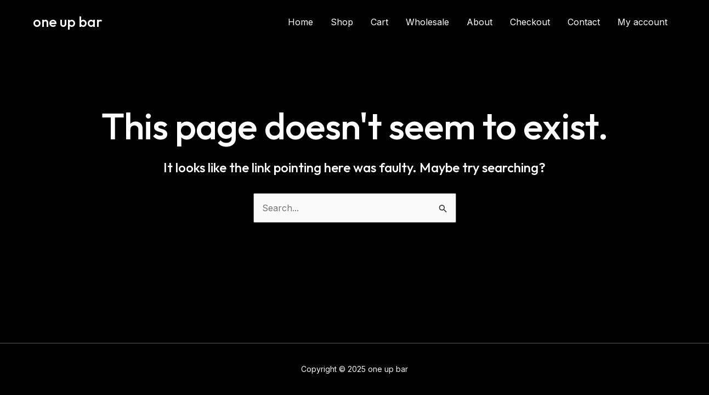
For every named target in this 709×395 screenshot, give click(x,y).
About (479, 21)
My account (642, 21)
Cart (379, 21)
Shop (342, 21)
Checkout (530, 21)
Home (300, 21)
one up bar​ (68, 22)
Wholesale (427, 21)
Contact (584, 21)
